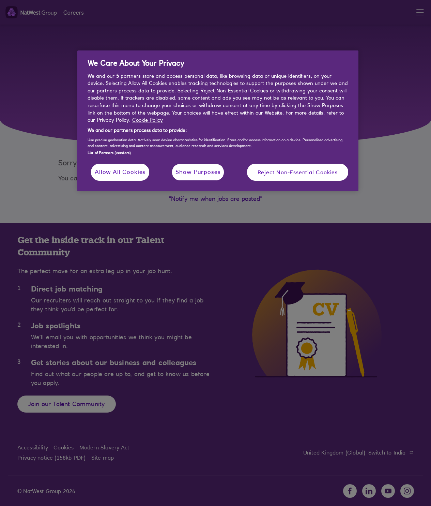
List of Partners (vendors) (109, 152)
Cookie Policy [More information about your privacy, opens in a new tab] (147, 120)
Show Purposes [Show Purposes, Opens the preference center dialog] (197, 171)
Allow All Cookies (120, 171)
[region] (217, 120)
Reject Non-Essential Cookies (298, 172)
